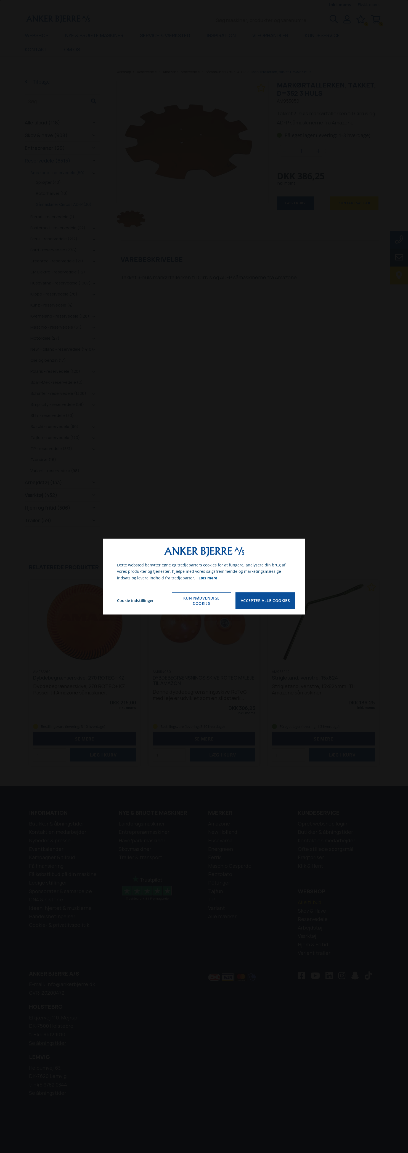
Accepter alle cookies (265, 600)
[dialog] (204, 576)
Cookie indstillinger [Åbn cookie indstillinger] (135, 600)
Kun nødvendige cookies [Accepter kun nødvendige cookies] (201, 600)
